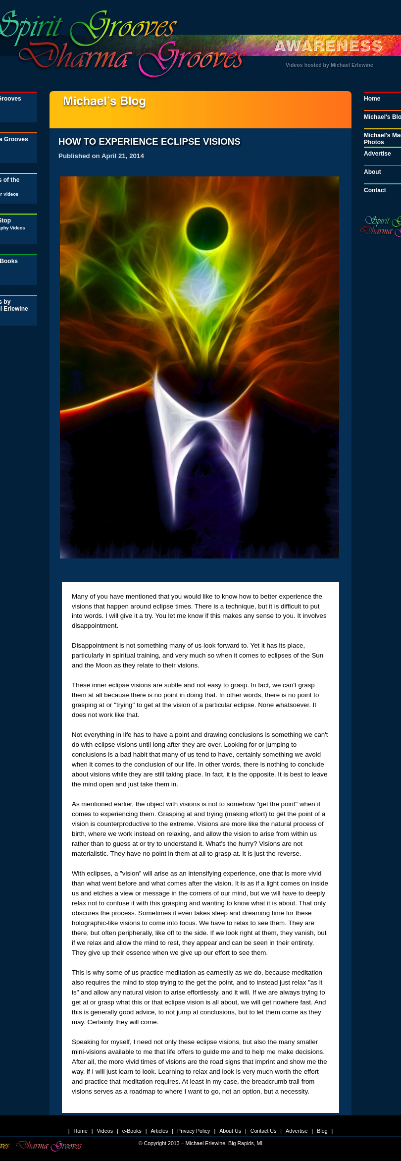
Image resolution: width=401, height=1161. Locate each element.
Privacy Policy (193, 1131)
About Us (230, 1131)
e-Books (132, 1131)
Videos (105, 1131)
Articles (159, 1131)
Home (80, 1131)
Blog (322, 1131)
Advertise (296, 1131)
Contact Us (264, 1131)
